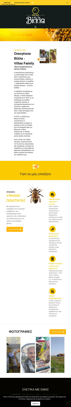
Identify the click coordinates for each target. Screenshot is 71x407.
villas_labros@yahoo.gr (8, 4)
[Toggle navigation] (35, 27)
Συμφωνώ (35, 403)
